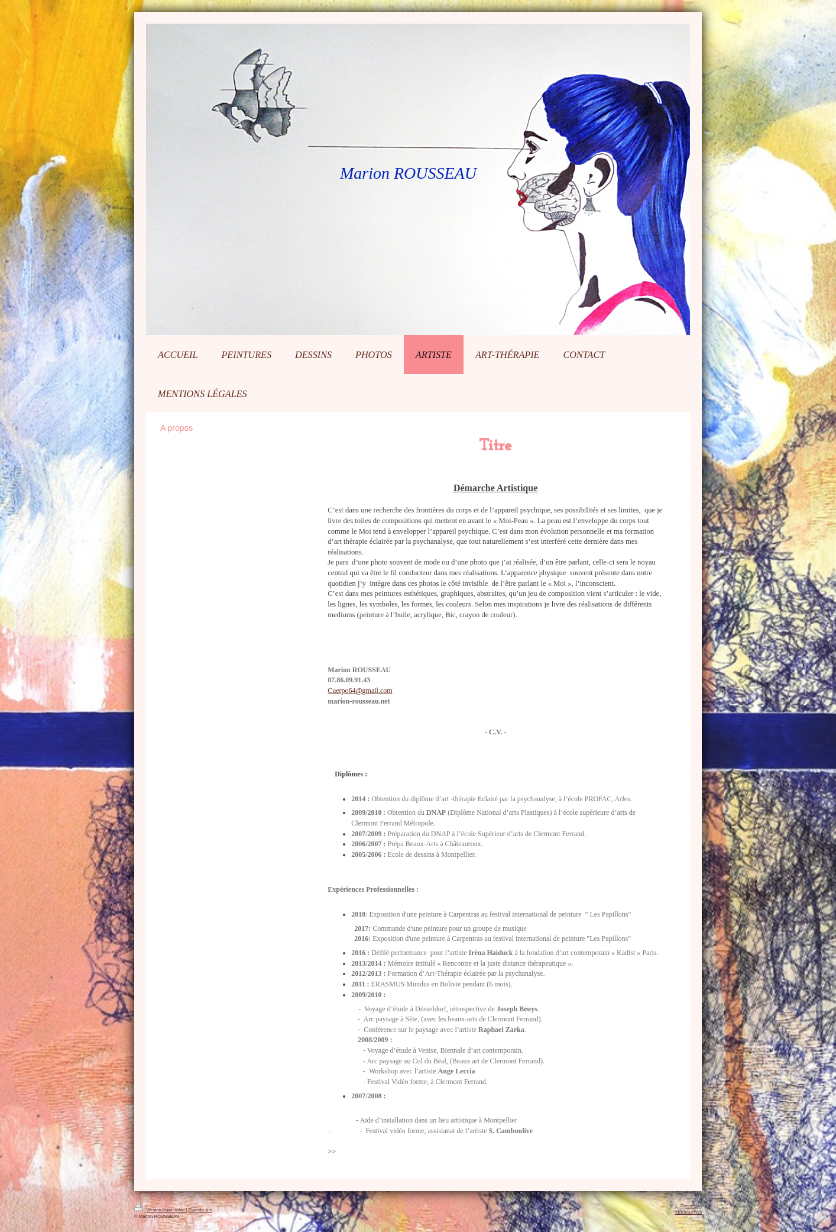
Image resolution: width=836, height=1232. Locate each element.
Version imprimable (160, 1209)
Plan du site (200, 1209)
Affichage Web (688, 1212)
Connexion (691, 1205)
